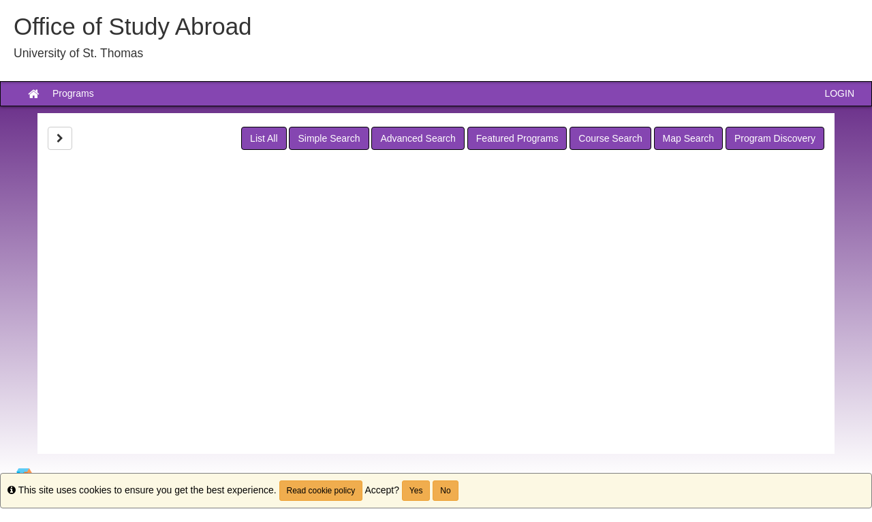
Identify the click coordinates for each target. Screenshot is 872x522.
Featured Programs (517, 138)
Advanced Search (418, 138)
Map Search (688, 138)
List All (263, 138)
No (445, 490)
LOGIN (839, 93)
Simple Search (329, 138)
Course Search (610, 138)
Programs (73, 93)
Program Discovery (774, 138)
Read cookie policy (321, 490)
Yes (416, 490)
